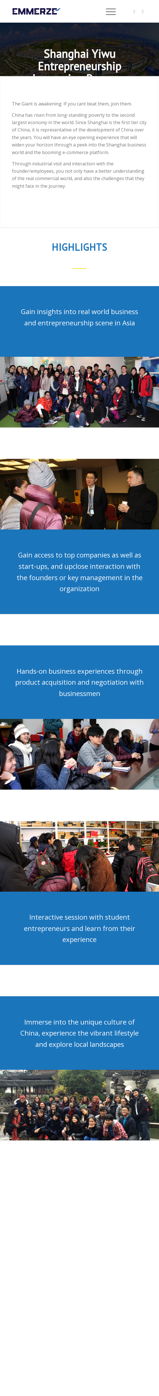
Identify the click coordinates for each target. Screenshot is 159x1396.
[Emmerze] (66, 11)
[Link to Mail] (143, 11)
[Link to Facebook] (134, 11)
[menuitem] (108, 11)
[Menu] (108, 11)
